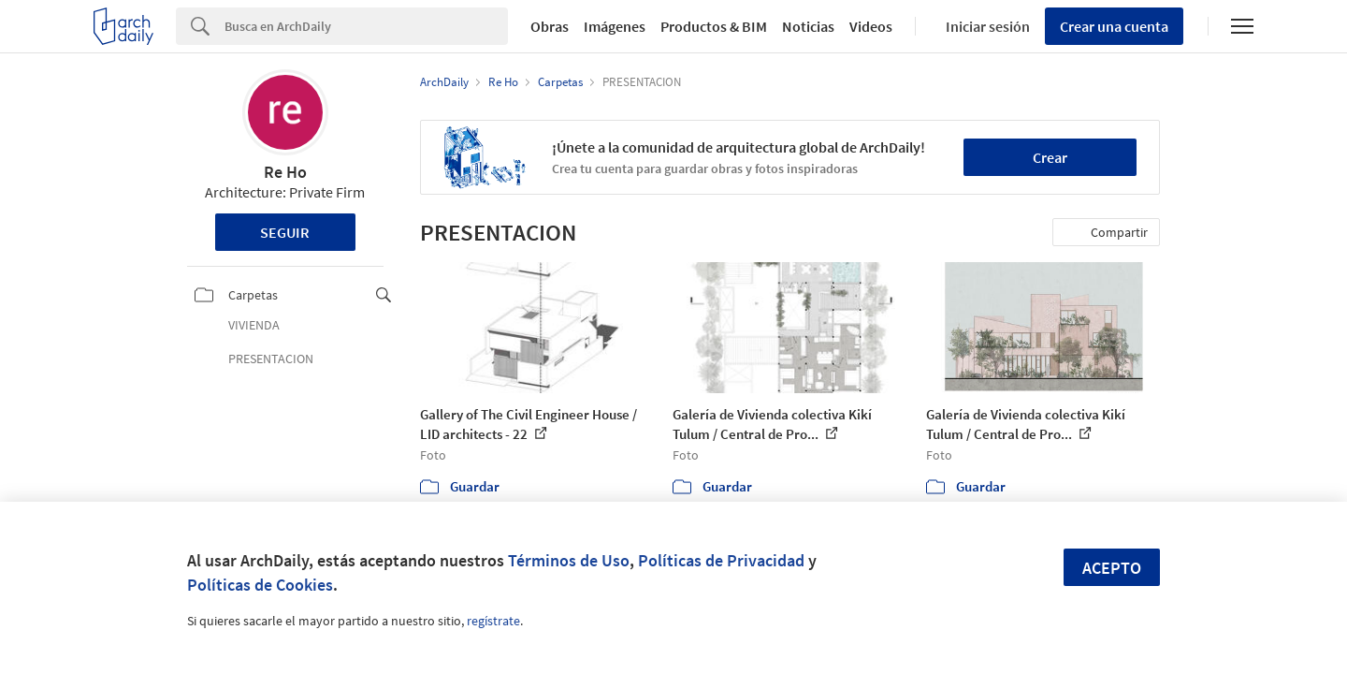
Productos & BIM (713, 26)
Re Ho (285, 172)
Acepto (1111, 568)
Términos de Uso (569, 560)
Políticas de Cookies (260, 584)
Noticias (808, 26)
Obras (549, 26)
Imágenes (614, 26)
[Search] (366, 26)
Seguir (285, 232)
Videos (870, 26)
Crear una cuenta (1114, 26)
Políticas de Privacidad (721, 560)
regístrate (493, 620)
